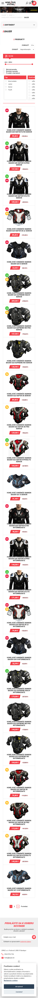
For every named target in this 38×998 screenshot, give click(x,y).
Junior (10, 84)
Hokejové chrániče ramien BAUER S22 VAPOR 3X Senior (19, 395)
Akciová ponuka (11, 69)
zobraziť (25, 45)
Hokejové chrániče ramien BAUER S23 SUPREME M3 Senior (19, 362)
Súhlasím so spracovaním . (17, 941)
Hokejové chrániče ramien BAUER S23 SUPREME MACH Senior (19, 295)
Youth (10, 90)
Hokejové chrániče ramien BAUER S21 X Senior (19, 493)
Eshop (4, 15)
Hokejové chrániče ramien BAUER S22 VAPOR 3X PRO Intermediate (19, 822)
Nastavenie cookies (11, 980)
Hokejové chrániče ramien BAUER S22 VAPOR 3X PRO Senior (19, 427)
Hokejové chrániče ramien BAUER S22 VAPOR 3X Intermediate (19, 789)
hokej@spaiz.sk (8, 958)
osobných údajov (25, 941)
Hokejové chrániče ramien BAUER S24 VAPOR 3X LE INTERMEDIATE (19, 624)
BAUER (26, 17)
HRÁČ (11, 15)
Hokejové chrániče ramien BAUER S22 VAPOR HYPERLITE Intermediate (19, 855)
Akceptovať (19, 986)
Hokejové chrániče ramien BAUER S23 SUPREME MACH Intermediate (19, 690)
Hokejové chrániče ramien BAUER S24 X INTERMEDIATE (19, 658)
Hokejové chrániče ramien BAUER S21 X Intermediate (19, 889)
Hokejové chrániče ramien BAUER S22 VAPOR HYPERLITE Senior (19, 459)
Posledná (24, 906)
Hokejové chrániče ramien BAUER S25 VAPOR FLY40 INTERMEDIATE (19, 525)
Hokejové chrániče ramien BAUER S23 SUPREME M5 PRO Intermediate (19, 723)
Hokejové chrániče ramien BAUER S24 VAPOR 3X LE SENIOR (19, 230)
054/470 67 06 (8, 954)
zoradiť (15, 49)
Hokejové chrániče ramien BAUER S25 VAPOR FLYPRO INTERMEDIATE (19, 558)
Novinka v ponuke (12, 71)
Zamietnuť (19, 992)
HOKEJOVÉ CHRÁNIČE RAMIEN (12, 17)
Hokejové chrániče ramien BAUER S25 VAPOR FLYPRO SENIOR (19, 163)
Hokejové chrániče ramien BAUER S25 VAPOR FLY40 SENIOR (19, 131)
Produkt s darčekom (13, 73)
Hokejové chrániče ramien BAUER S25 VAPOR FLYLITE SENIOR (19, 196)
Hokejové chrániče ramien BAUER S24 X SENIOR (19, 263)
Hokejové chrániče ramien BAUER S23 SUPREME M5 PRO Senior (19, 328)
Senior (10, 87)
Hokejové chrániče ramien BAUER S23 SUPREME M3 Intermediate (19, 756)
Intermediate (12, 81)
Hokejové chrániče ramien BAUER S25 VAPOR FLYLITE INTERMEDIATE (19, 591)
